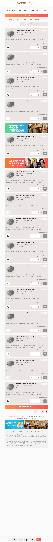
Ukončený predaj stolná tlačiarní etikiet (16, 10)
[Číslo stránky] (35, 411)
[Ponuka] (38, 539)
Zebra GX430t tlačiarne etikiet (38, 10)
